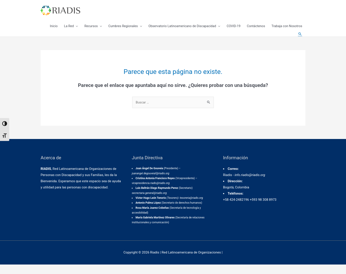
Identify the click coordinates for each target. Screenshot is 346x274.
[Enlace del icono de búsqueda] (300, 40)
